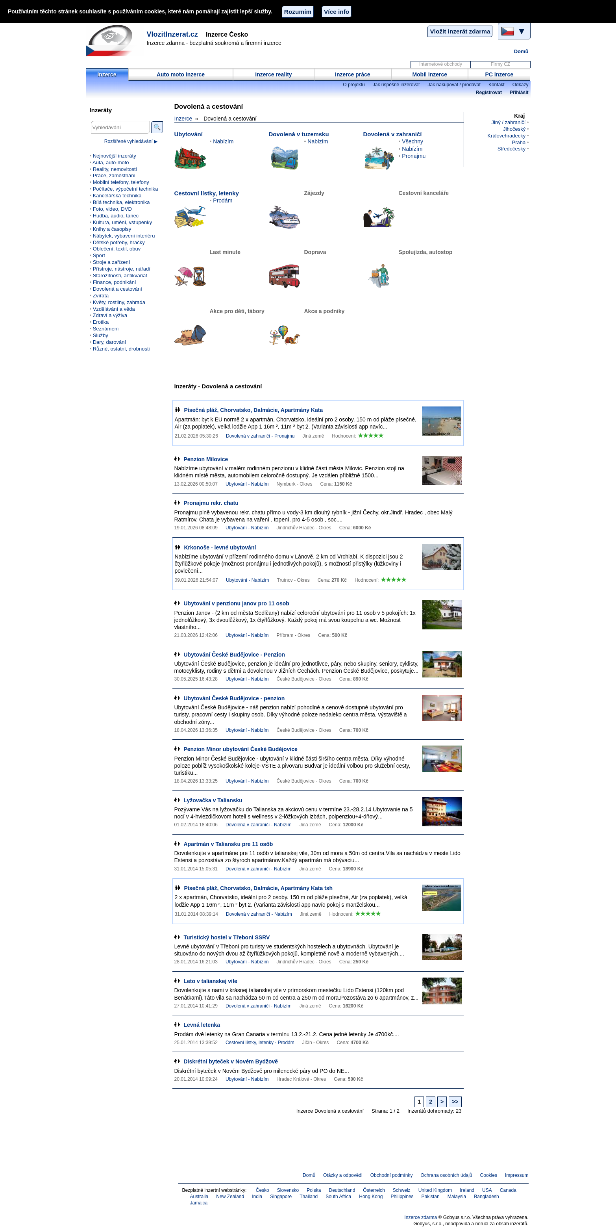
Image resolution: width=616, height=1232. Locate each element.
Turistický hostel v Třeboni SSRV (227, 937)
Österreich (374, 1190)
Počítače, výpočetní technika (125, 189)
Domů (521, 51)
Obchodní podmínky (391, 1175)
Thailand (309, 1196)
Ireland (467, 1190)
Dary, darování (109, 342)
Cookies (488, 1175)
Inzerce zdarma (420, 1217)
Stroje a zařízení (111, 262)
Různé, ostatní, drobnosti (121, 349)
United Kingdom (435, 1190)
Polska (314, 1190)
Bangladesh (486, 1196)
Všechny (412, 141)
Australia (199, 1196)
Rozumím (297, 11)
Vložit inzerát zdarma (460, 31)
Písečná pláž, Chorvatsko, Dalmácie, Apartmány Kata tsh (258, 888)
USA (487, 1190)
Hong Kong (371, 1196)
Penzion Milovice (206, 459)
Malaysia (457, 1196)
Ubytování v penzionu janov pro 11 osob (236, 603)
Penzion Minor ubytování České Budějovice (241, 749)
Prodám (222, 200)
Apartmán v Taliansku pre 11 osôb (228, 844)
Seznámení (106, 329)
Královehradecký (506, 136)
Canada (508, 1190)
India (257, 1196)
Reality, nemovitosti (115, 169)
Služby (100, 335)
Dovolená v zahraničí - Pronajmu (260, 436)
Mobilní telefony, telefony (121, 182)
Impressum (517, 1175)
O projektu (354, 84)
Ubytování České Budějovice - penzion (234, 698)
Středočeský (512, 149)
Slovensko (288, 1190)
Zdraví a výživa (110, 315)
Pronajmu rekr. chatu (211, 503)
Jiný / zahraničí (509, 122)
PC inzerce (499, 74)
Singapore (281, 1196)
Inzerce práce (352, 74)
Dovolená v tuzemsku (299, 134)
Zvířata (101, 296)
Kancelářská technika (117, 196)
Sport (99, 255)
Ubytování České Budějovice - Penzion (234, 654)
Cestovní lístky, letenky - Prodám (260, 1042)
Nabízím (223, 141)
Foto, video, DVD (112, 209)
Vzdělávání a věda (114, 309)
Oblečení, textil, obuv (117, 249)
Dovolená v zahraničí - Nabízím (259, 825)
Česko (262, 1190)
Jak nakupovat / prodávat (453, 84)
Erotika (101, 322)
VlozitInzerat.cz (172, 34)
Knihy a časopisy (112, 229)
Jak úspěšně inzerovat (396, 84)
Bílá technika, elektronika (121, 202)
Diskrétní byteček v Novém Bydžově (231, 1061)
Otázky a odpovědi (343, 1175)
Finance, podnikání (114, 282)
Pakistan (431, 1196)
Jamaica (199, 1203)
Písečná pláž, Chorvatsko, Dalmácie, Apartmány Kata (253, 410)
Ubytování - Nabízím (247, 484)
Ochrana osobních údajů (446, 1175)
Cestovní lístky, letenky (206, 193)
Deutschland (342, 1190)
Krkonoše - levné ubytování (220, 547)
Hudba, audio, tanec (116, 216)
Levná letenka (202, 1025)
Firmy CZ (500, 64)
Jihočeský (514, 129)
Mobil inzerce (429, 74)
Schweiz (402, 1190)
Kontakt (496, 84)
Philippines (401, 1196)
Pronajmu (413, 156)
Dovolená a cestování (117, 289)
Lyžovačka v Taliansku (213, 800)
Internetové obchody (440, 64)
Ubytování (188, 134)
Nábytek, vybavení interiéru (124, 236)
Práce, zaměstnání (114, 175)
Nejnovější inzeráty (114, 156)
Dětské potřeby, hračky (119, 242)
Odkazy (520, 84)
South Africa (338, 1196)
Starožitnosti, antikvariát (120, 275)
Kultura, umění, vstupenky (122, 222)
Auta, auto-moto (110, 162)
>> (455, 1101)
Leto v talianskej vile (210, 981)
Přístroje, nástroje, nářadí (121, 269)
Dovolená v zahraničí (392, 134)
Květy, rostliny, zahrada (119, 302)
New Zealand (230, 1196)
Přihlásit (519, 92)
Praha (519, 142)
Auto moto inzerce (181, 74)
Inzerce (106, 74)
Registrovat (489, 92)
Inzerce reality (273, 74)
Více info (336, 11)
